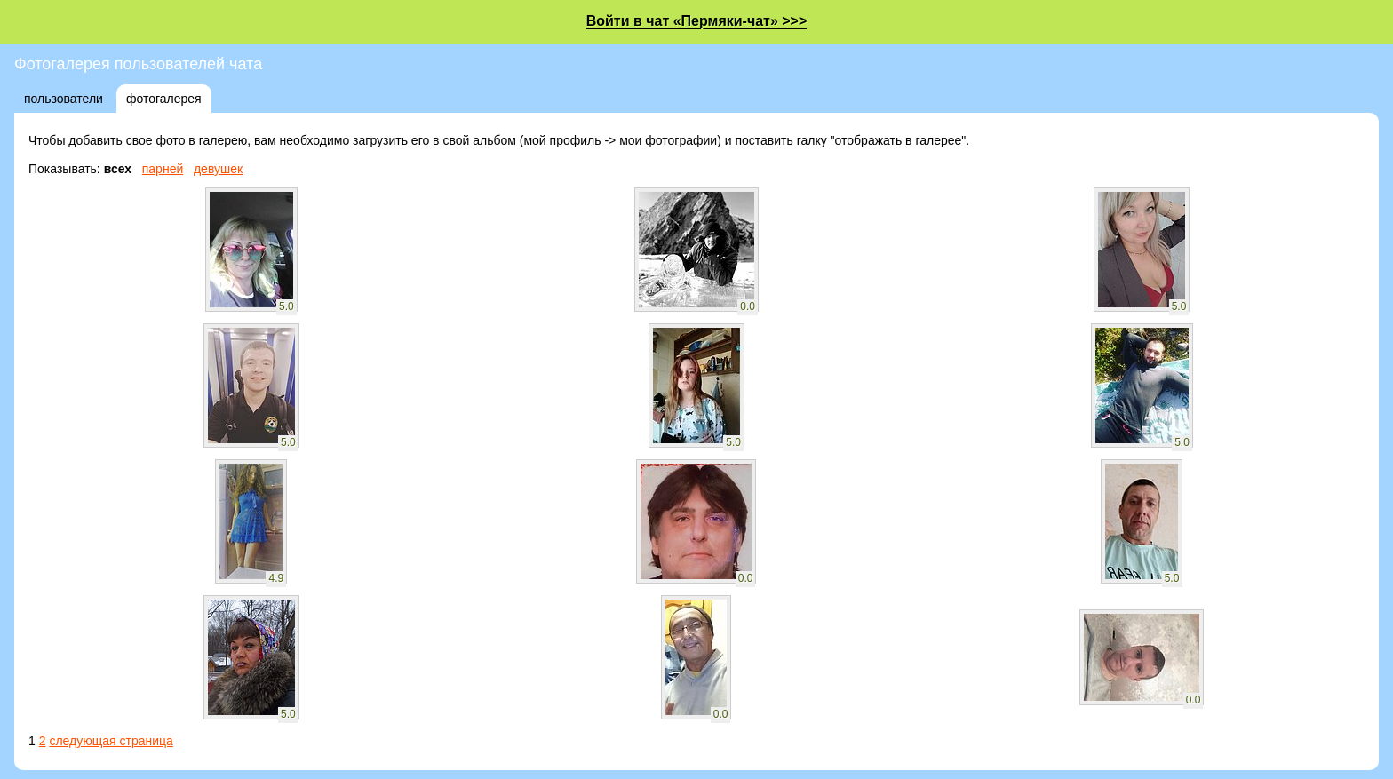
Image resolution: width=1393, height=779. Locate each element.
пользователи (63, 98)
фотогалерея (164, 98)
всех (117, 169)
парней (163, 169)
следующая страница (110, 741)
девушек (218, 169)
